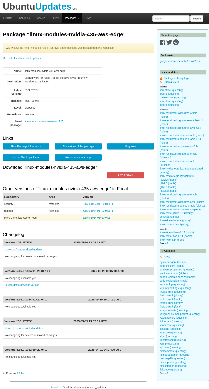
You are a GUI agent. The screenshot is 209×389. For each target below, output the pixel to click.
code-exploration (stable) (174, 280)
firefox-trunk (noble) (171, 299)
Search (197, 18)
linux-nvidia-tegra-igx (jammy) (177, 175)
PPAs (56, 17)
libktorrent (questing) (171, 321)
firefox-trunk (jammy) (171, 302)
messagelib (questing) (172, 358)
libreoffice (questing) (171, 90)
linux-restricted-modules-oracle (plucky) (182, 205)
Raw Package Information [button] (26, 146)
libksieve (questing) (171, 369)
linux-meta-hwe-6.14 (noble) (176, 236)
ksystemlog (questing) (172, 284)
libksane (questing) (171, 328)
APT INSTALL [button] (126, 175)
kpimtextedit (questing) (173, 339)
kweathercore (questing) (174, 317)
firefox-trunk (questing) (173, 291)
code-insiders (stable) (172, 265)
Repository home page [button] (78, 157)
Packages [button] (72, 17)
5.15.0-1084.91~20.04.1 (96, 217)
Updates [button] (42, 17)
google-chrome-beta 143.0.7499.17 (180, 61)
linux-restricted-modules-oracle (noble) (182, 135)
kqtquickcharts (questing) (174, 310)
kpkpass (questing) (171, 347)
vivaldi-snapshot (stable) (174, 273)
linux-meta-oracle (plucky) (174, 224)
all (166, 243)
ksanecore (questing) (172, 325)
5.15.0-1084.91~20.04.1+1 (98, 203)
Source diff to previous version (21, 284)
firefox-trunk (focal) (170, 306)
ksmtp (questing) (169, 343)
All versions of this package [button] (78, 146)
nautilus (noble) (169, 179)
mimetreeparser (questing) (175, 354)
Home (7, 18)
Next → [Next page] (25, 373)
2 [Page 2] (20, 373)
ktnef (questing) (169, 336)
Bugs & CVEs (171, 81)
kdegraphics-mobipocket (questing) (180, 313)
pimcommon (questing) (173, 351)
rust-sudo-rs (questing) (173, 97)
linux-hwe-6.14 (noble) (173, 239)
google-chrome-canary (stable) (177, 276)
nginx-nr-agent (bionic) (173, 262)
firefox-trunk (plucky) (171, 295)
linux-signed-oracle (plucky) (175, 220)
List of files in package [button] (26, 157)
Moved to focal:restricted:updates (22, 58)
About (54, 387)
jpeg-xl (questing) (170, 93)
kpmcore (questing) (171, 332)
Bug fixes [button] (130, 146)
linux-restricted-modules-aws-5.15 (44, 121)
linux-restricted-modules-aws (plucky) (181, 209)
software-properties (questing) (177, 269)
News (88, 17)
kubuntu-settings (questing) (175, 288)
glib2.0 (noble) (168, 183)
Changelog (23, 17)
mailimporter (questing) (173, 362)
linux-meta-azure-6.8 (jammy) (177, 213)
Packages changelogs (176, 78)
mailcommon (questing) (173, 365)
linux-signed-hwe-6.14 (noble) (177, 232)
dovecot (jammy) (169, 216)
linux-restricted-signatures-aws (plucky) (182, 201)
